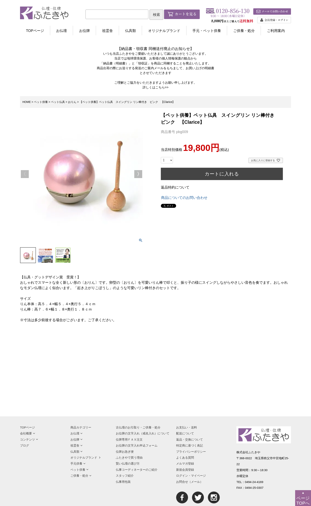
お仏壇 (61, 31)
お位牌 (84, 31)
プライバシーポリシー (191, 451)
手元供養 (77, 463)
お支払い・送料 (186, 427)
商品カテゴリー (80, 427)
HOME (26, 102)
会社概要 (27, 433)
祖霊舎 (107, 31)
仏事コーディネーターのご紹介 (136, 469)
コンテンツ (29, 439)
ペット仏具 (58, 102)
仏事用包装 (123, 481)
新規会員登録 (185, 469)
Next (138, 174)
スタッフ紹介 (125, 475)
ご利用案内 (276, 31)
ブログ (24, 445)
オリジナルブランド (164, 31)
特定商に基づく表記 (189, 445)
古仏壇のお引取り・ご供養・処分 (138, 427)
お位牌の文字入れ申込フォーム (136, 445)
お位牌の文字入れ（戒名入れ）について (142, 433)
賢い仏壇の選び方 (128, 463)
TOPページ (35, 31)
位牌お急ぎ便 (125, 451)
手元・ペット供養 (206, 31)
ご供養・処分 (244, 31)
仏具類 (130, 31)
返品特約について (175, 187)
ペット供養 (41, 102)
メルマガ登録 (185, 463)
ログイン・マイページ (191, 475)
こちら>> (162, 87)
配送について (185, 433)
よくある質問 (185, 457)
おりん (72, 102)
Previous (25, 174)
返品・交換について (189, 439)
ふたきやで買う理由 (129, 457)
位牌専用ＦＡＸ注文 (129, 439)
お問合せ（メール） (189, 481)
